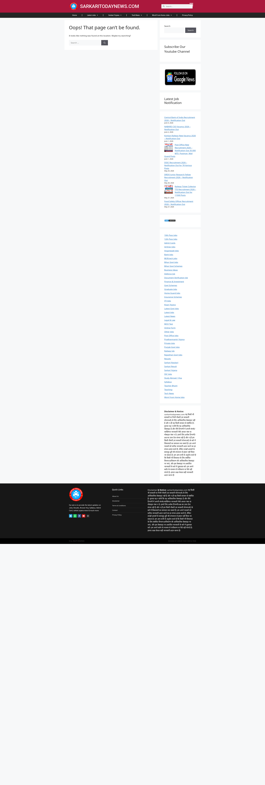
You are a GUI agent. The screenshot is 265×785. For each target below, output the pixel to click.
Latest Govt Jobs (171, 308)
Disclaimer (116, 501)
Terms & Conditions (119, 506)
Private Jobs (169, 343)
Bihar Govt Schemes (173, 266)
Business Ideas (171, 270)
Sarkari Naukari (171, 362)
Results (167, 358)
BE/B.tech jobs (170, 258)
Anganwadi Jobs (171, 250)
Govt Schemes (170, 285)
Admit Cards (169, 243)
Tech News (137, 15)
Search (167, 26)
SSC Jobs (168, 374)
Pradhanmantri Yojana (174, 339)
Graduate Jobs (170, 289)
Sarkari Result (170, 366)
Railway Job (169, 351)
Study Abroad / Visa (173, 378)
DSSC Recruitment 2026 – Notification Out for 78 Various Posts (178, 165)
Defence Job (169, 274)
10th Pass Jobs (170, 235)
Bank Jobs (168, 254)
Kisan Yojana (170, 304)
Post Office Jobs (171, 335)
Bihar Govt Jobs (171, 262)
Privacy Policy (187, 15)
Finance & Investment (174, 281)
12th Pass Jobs (170, 239)
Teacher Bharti (170, 385)
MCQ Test (168, 324)
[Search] (104, 42)
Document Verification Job (176, 277)
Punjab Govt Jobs (172, 347)
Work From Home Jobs (162, 15)
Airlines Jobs (169, 247)
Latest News (169, 316)
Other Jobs (169, 331)
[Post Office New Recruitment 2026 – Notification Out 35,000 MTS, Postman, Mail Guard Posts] (168, 148)
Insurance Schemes (173, 297)
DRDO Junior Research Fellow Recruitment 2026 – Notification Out (178, 177)
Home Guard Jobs (172, 293)
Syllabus (168, 382)
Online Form (170, 328)
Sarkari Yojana (114, 15)
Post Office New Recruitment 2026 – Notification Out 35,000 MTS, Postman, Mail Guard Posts (180, 150)
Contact (115, 510)
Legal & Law (169, 320)
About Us (115, 496)
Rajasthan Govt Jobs (173, 355)
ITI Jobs (167, 301)
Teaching (168, 389)
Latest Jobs (92, 15)
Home (74, 15)
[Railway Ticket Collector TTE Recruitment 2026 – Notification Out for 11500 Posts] (168, 189)
